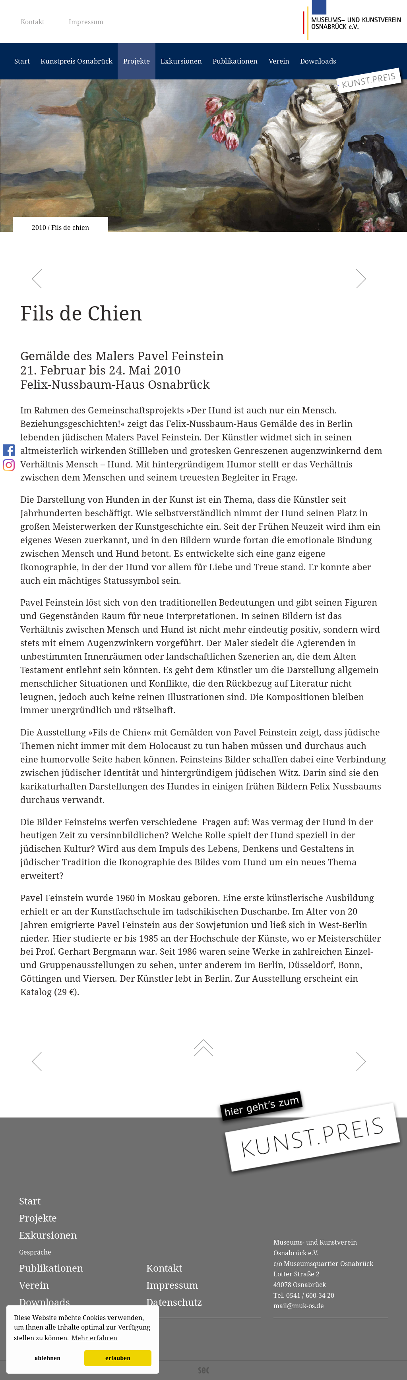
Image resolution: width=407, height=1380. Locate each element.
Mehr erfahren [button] (94, 1338)
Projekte (136, 61)
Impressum (86, 21)
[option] (203, 155)
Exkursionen (181, 61)
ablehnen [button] (47, 1358)
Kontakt (33, 21)
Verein (279, 61)
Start (22, 61)
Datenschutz (174, 1302)
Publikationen (235, 61)
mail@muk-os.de (298, 1305)
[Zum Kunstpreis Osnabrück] (368, 81)
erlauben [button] (117, 1358)
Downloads (318, 61)
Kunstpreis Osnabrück (76, 61)
